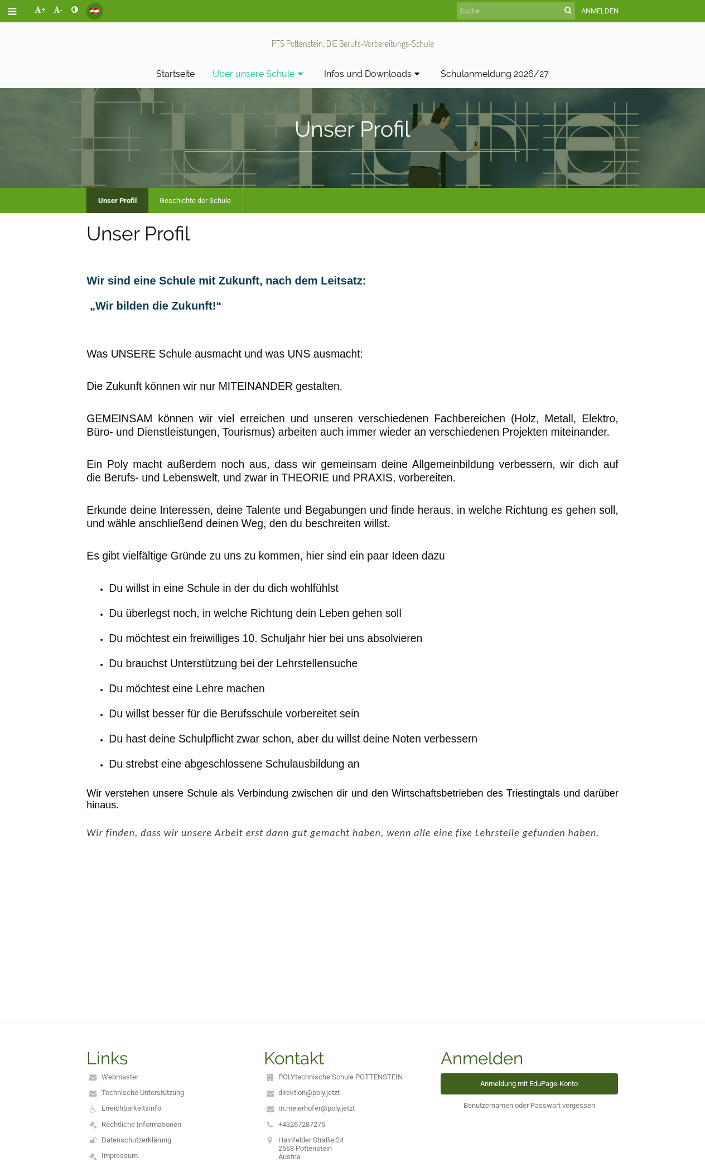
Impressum (120, 1155)
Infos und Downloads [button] (373, 74)
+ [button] (40, 10)
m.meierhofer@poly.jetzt (316, 1108)
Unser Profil (117, 200)
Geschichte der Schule (195, 200)
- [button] (58, 10)
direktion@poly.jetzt (309, 1092)
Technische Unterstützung (143, 1092)
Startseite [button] (175, 74)
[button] (94, 11)
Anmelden (600, 11)
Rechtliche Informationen (141, 1124)
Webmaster (120, 1077)
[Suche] (516, 11)
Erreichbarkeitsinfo (131, 1108)
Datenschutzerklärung (136, 1140)
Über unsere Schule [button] (259, 74)
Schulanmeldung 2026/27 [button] (495, 74)
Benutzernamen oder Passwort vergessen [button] (529, 1105)
